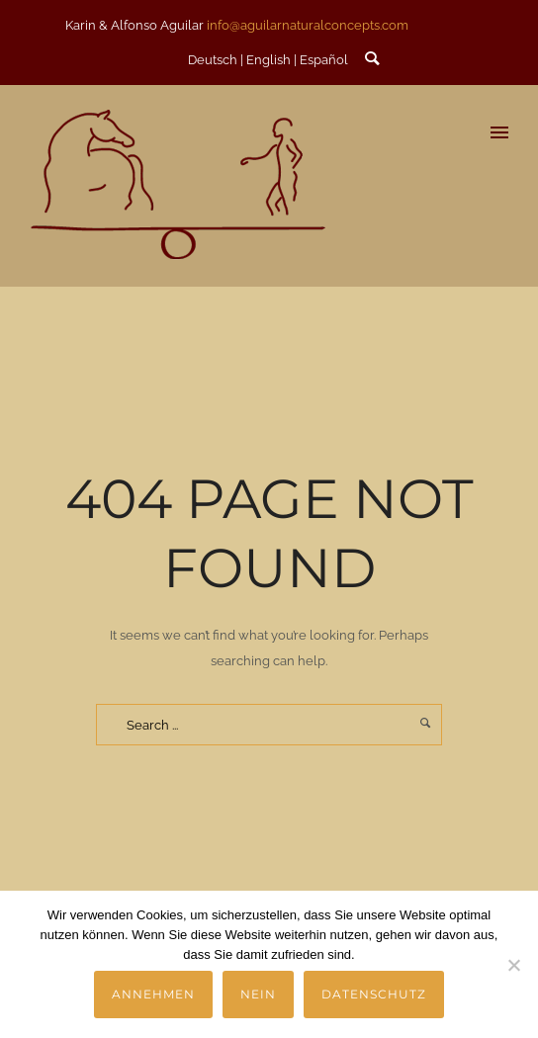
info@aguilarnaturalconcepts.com (307, 25)
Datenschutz (373, 994)
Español (324, 59)
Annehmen (153, 994)
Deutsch (212, 59)
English (268, 59)
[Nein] (513, 965)
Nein (258, 994)
